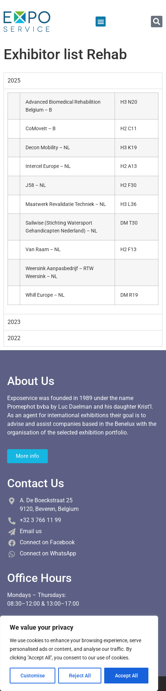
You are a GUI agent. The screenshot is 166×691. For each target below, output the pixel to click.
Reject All (80, 675)
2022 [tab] (14, 338)
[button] (101, 22)
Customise (32, 675)
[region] (79, 653)
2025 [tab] (14, 80)
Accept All (126, 675)
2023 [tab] (14, 322)
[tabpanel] (83, 201)
